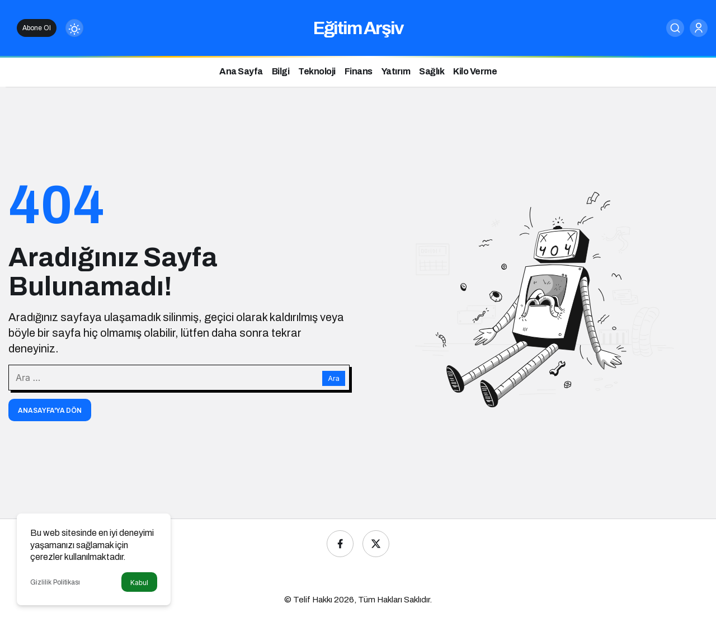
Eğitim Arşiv (358, 28)
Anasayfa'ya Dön (50, 410)
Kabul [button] (139, 582)
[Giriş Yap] (699, 28)
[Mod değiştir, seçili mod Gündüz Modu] (74, 28)
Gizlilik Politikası (55, 582)
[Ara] (675, 28)
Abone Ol (36, 28)
